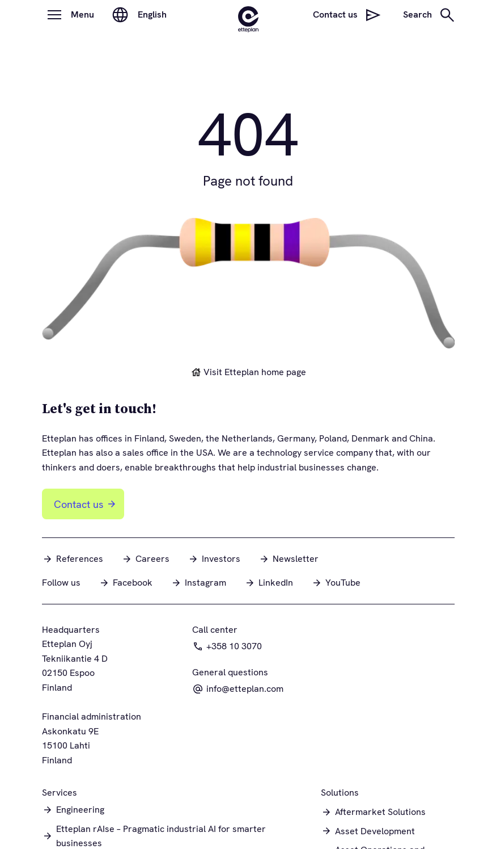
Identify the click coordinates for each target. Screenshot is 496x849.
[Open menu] (54, 15)
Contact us (85, 504)
